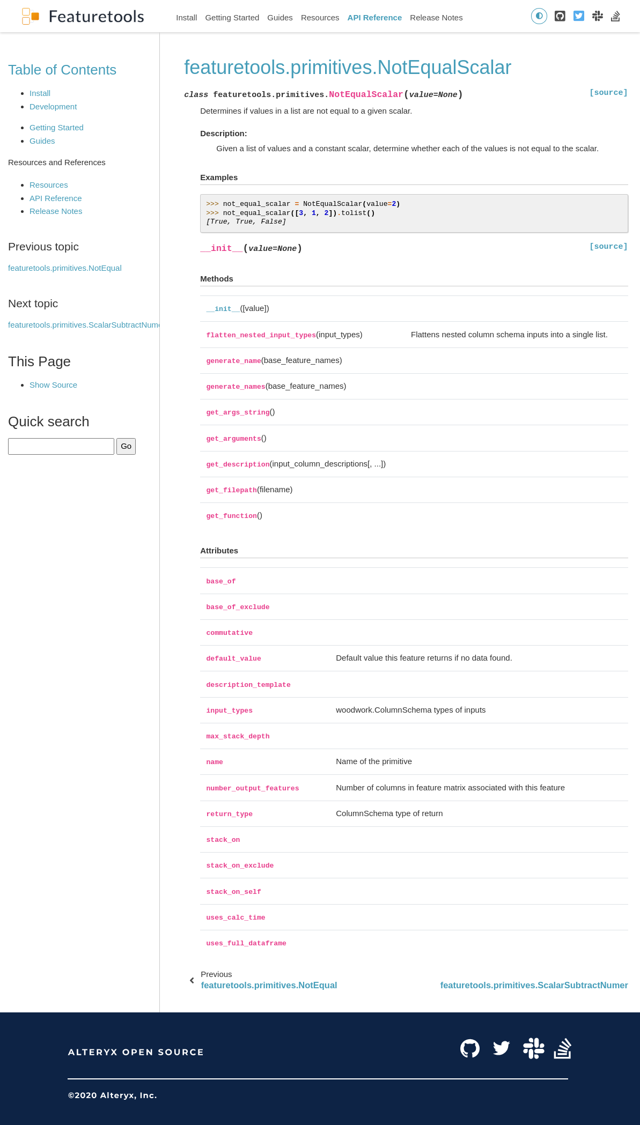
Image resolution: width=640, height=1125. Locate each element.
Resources (320, 17)
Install (186, 17)
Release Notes (436, 17)
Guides (280, 17)
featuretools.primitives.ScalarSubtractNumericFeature (103, 324)
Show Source (53, 384)
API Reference (375, 17)
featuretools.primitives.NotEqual (65, 267)
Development (53, 106)
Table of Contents (62, 70)
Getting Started (232, 17)
